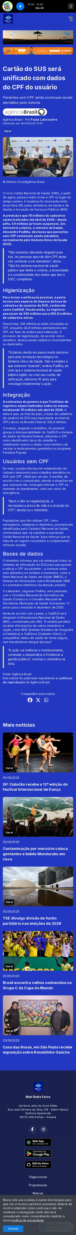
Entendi (13, 1228)
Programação (38, 1185)
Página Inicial (38, 1177)
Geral (7, 131)
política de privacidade (28, 1220)
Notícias (38, 1193)
